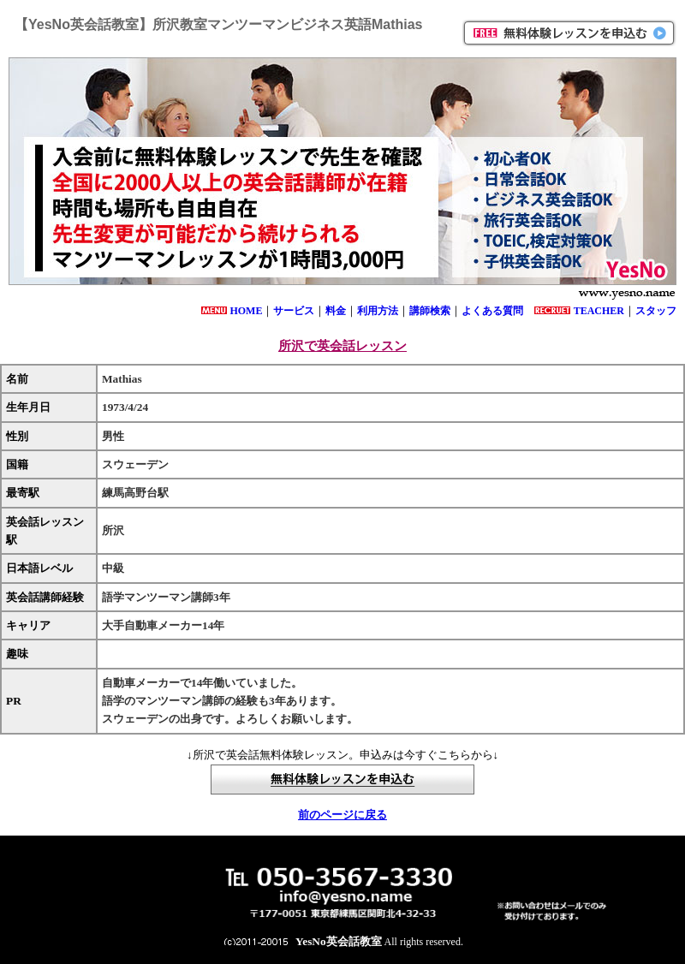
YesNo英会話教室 (338, 941)
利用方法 (377, 311)
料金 (335, 311)
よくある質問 (492, 311)
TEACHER (599, 311)
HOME (245, 311)
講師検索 (429, 311)
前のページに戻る (342, 814)
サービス (293, 311)
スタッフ (655, 311)
